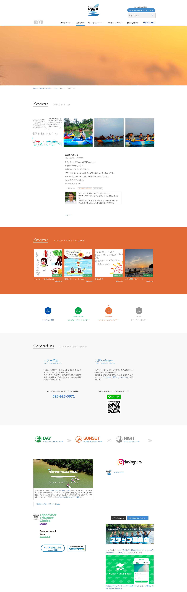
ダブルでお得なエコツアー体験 (69, 497)
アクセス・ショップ (115, 23)
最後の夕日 (99, 279)
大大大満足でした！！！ (134, 279)
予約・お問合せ (132, 23)
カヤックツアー (67, 23)
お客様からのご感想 (45, 88)
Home (35, 88)
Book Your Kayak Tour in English (141, 10)
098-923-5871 (149, 22)
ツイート (68, 215)
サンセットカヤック (59, 88)
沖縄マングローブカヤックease (48, 504)
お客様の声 (80, 23)
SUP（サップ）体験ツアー (60, 490)
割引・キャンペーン (95, 23)
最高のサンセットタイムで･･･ (75, 279)
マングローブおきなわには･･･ (45, 279)
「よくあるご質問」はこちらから (115, 377)
